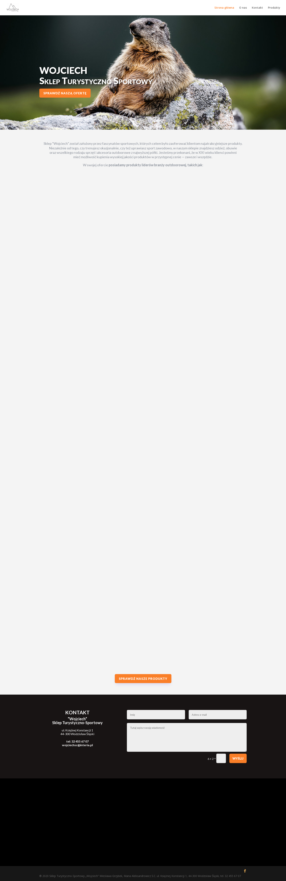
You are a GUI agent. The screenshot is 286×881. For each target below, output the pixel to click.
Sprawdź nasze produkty (143, 678)
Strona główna (224, 7)
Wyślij (238, 758)
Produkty (274, 7)
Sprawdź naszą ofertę (65, 93)
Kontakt (257, 7)
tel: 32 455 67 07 (77, 741)
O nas (243, 7)
